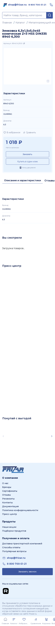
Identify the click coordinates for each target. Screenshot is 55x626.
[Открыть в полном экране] (48, 81)
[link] (17, 5)
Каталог (20, 22)
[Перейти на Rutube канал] (5, 591)
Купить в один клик (27, 161)
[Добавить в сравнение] (29, 132)
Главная (7, 22)
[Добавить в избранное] (11, 132)
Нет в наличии (12, 147)
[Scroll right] (51, 436)
